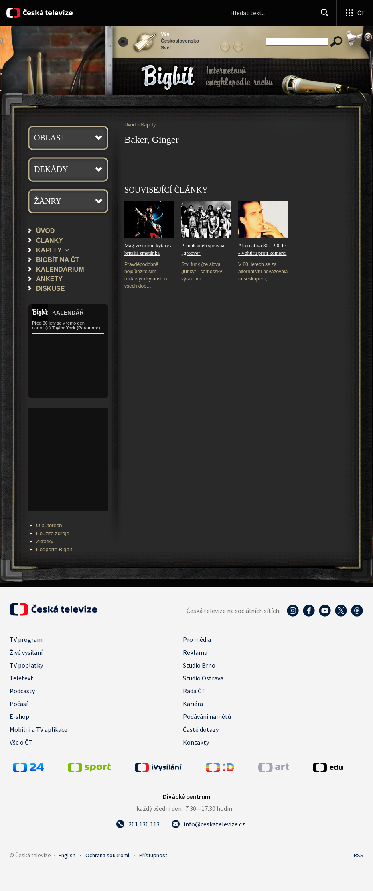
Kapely (49, 250)
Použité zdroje (52, 533)
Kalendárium (60, 269)
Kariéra (193, 704)
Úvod (45, 230)
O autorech (49, 525)
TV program (26, 639)
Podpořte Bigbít (54, 549)
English (67, 855)
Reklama (195, 652)
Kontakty (196, 742)
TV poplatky (26, 665)
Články (49, 240)
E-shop (19, 716)
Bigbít (168, 77)
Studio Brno (199, 665)
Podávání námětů (207, 716)
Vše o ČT (21, 742)
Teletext (21, 678)
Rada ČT (194, 691)
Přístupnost (153, 855)
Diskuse (50, 288)
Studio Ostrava (203, 678)
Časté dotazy (201, 729)
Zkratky (44, 541)
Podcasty (22, 691)
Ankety (49, 278)
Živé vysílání (26, 652)
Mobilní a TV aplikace (38, 729)
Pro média (197, 639)
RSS (358, 855)
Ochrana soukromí (107, 855)
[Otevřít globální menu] (354, 13)
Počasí (19, 704)
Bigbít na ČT (57, 259)
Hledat (322, 16)
